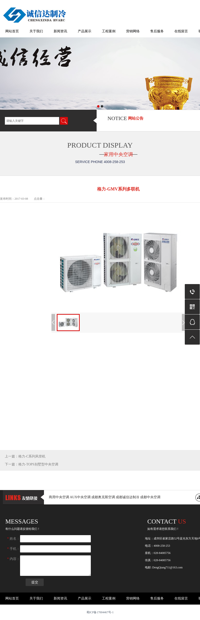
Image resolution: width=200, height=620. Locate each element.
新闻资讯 (60, 31)
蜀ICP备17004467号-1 (100, 612)
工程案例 (108, 31)
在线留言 (181, 31)
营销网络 (133, 31)
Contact (166, 521)
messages (21, 521)
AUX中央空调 (80, 497)
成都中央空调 (150, 497)
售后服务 (157, 31)
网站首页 (12, 31)
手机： (13, 549)
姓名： (13, 538)
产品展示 (84, 31)
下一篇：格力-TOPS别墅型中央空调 (31, 464)
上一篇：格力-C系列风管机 (25, 456)
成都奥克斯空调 (103, 497)
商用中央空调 (59, 497)
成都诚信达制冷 (127, 497)
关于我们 (36, 31)
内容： (13, 559)
